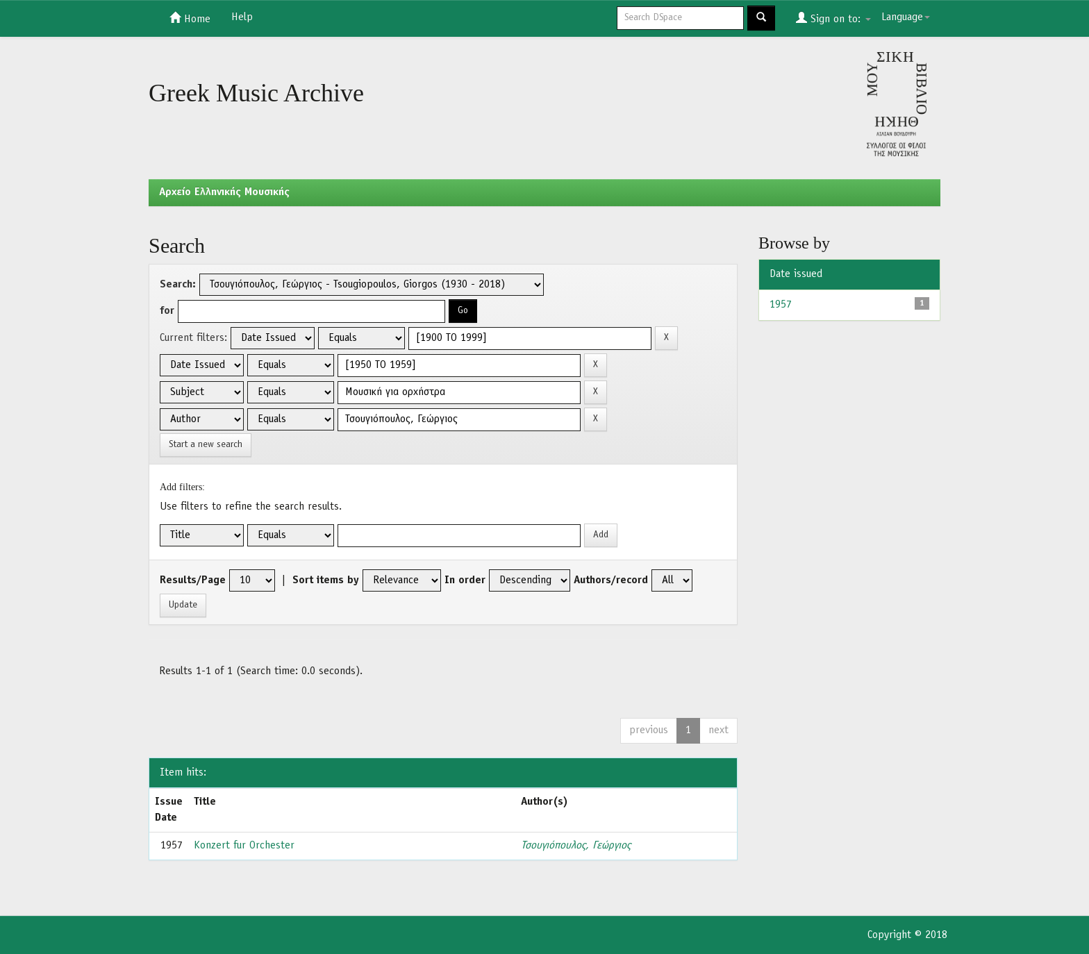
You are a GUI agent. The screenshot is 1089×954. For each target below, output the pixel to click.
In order (464, 580)
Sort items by (325, 580)
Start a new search (205, 445)
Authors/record (611, 580)
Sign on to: (833, 18)
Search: (178, 284)
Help (242, 17)
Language (905, 17)
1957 (781, 304)
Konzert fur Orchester (244, 845)
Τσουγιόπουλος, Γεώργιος (576, 845)
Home (189, 18)
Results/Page (193, 580)
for (167, 311)
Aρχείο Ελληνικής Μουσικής (224, 192)
